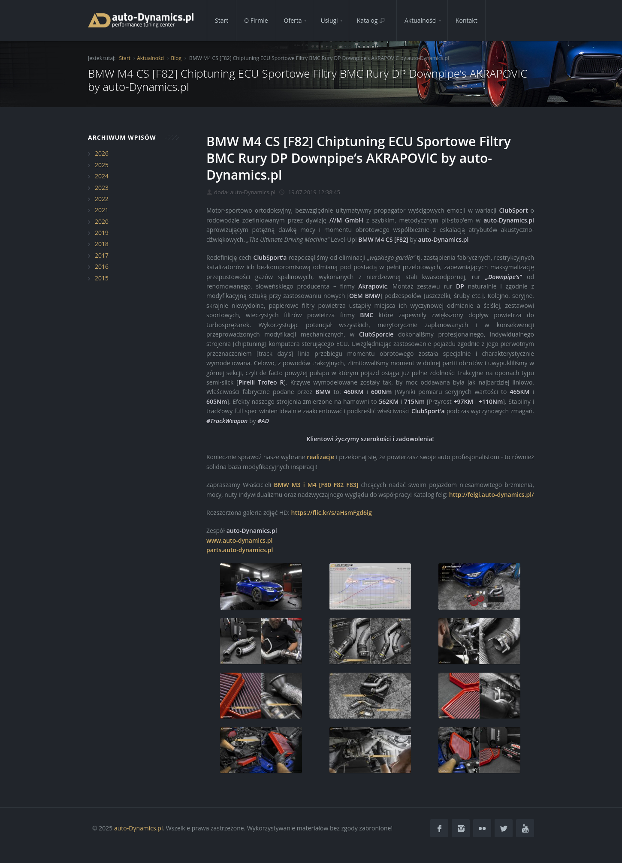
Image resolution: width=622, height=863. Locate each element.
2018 (102, 244)
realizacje (320, 457)
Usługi (329, 20)
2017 (102, 255)
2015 (102, 278)
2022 (102, 199)
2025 (102, 165)
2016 (102, 266)
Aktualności (421, 20)
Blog (176, 58)
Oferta (293, 20)
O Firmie (256, 20)
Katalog (371, 20)
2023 (102, 187)
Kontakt (466, 20)
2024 (102, 176)
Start (221, 20)
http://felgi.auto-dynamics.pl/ (491, 494)
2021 (102, 210)
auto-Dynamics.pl (138, 828)
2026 (102, 153)
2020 (102, 221)
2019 (102, 233)
